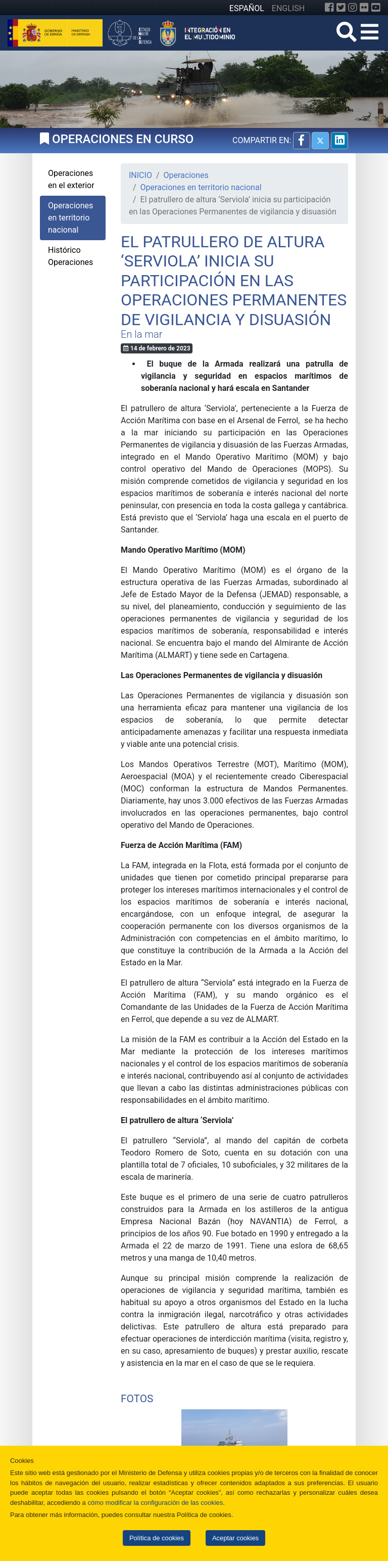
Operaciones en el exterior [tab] (71, 179)
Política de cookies (156, 1538)
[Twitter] (341, 8)
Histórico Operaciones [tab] (70, 256)
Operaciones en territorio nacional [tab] (70, 218)
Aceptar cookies (235, 1538)
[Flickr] (364, 8)
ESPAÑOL (246, 8)
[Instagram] (352, 8)
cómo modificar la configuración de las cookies (155, 1502)
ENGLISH (288, 8)
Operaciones (186, 175)
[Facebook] (329, 8)
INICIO (140, 175)
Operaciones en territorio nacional (201, 187)
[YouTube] (375, 8)
